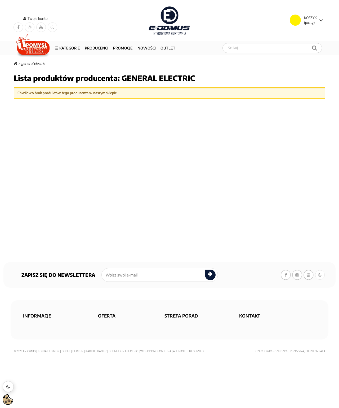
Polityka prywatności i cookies (52, 341)
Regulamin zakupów (43, 349)
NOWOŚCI (146, 48)
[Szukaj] (314, 48)
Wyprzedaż (110, 333)
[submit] (210, 275)
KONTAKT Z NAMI (180, 349)
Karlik (91, 398)
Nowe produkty (114, 341)
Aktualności (177, 341)
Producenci (96, 48)
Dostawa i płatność (42, 333)
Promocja (109, 326)
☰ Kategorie (67, 48)
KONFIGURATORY (180, 333)
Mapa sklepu (111, 349)
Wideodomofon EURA (155, 398)
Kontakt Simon (49, 398)
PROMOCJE (123, 48)
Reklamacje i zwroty (43, 356)
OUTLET (167, 48)
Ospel (66, 398)
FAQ (170, 326)
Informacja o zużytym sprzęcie (52, 364)
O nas (30, 326)
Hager (102, 398)
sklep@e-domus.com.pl (260, 325)
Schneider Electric (123, 398)
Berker (78, 398)
